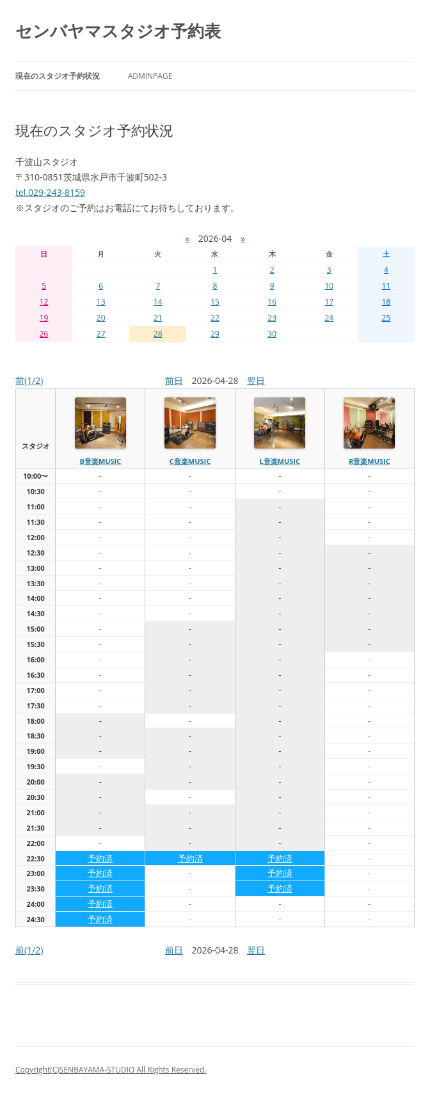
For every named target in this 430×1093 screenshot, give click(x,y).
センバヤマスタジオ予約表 (118, 30)
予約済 (100, 858)
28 (158, 333)
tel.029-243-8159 (50, 192)
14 (158, 301)
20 (101, 317)
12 (44, 301)
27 (101, 333)
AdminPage (150, 75)
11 (386, 285)
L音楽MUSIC (279, 461)
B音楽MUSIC (100, 461)
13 (101, 301)
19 (44, 317)
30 (271, 333)
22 (215, 317)
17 (328, 301)
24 (328, 317)
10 (328, 285)
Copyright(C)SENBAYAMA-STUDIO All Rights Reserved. (110, 1069)
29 (215, 333)
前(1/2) (29, 380)
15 (215, 301)
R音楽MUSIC (369, 461)
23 (271, 317)
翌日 (256, 380)
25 (386, 317)
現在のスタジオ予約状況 (57, 75)
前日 (174, 380)
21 (158, 317)
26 (44, 333)
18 (386, 301)
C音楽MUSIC (190, 461)
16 (271, 301)
